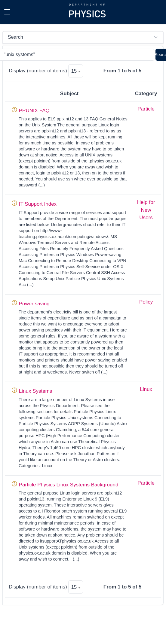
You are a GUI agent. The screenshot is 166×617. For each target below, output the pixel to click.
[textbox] (76, 71)
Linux (146, 389)
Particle (146, 109)
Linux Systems (35, 391)
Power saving (34, 304)
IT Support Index (38, 204)
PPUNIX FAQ (34, 110)
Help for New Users (146, 209)
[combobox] (75, 70)
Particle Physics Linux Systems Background (68, 485)
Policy (146, 302)
